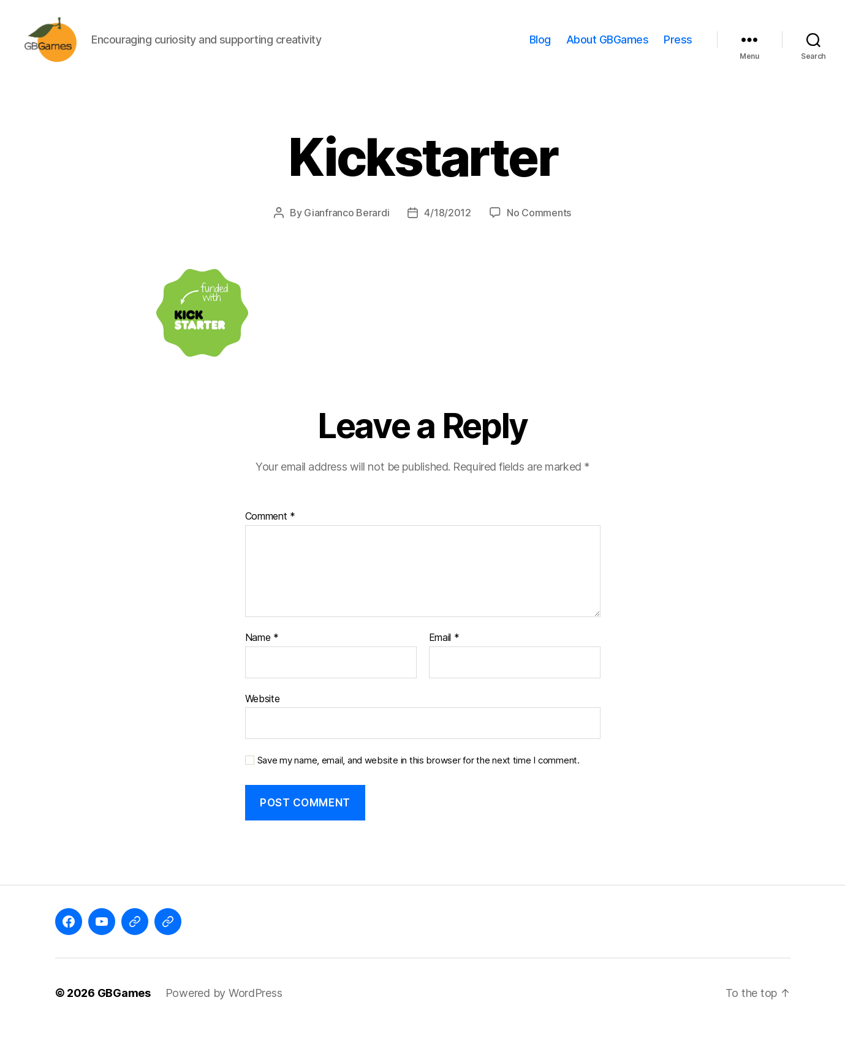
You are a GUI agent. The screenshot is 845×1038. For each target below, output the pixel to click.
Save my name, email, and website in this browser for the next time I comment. (418, 770)
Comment (270, 526)
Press (678, 44)
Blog (540, 44)
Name (262, 648)
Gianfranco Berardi (346, 223)
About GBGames (607, 44)
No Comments (539, 223)
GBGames (124, 1003)
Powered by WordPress (223, 1003)
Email (444, 648)
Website (262, 708)
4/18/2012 (447, 223)
